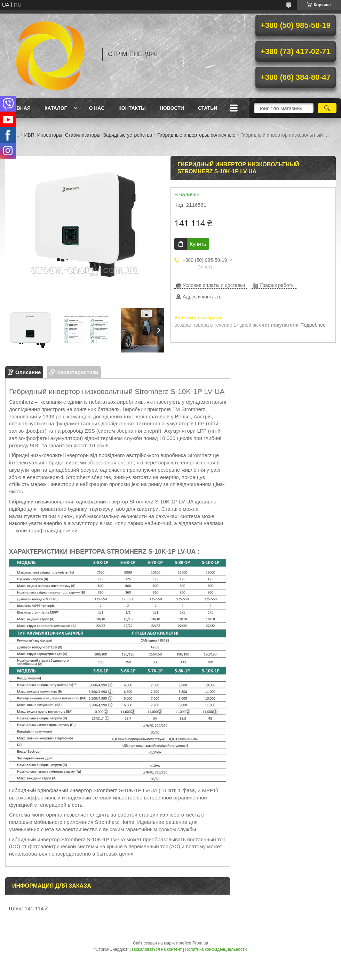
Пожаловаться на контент (157, 949)
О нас (96, 108)
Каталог (56, 108)
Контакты (131, 108)
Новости (172, 108)
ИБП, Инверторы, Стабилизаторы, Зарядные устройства (88, 135)
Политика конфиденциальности (216, 949)
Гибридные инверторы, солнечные (196, 135)
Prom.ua (200, 943)
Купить (198, 244)
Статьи (207, 108)
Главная (19, 108)
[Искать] (327, 108)
